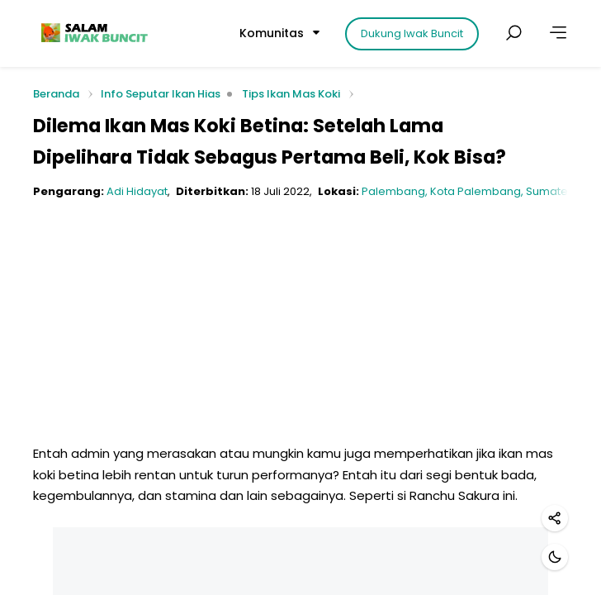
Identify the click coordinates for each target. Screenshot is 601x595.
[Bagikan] (555, 518)
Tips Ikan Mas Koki (291, 94)
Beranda (56, 95)
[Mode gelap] (555, 557)
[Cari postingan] (513, 33)
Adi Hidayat (137, 191)
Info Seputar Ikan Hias (160, 94)
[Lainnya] (558, 33)
